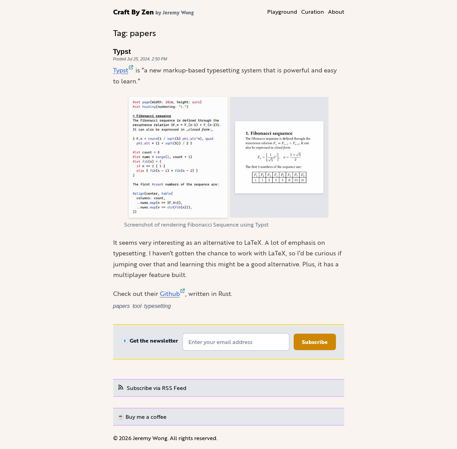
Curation (312, 11)
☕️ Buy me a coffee (141, 417)
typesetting (157, 306)
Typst (122, 51)
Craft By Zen (133, 12)
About (336, 11)
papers (121, 306)
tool (136, 306)
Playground (282, 11)
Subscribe (315, 342)
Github (172, 293)
